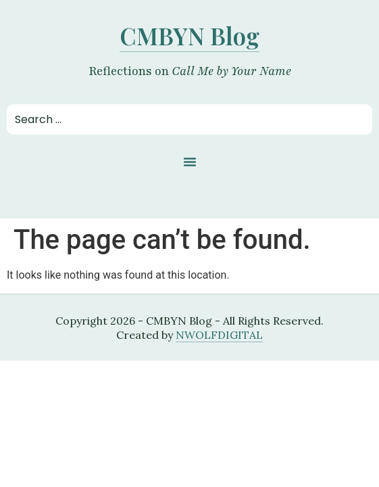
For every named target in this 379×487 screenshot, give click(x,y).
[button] (189, 161)
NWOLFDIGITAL (219, 335)
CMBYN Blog (189, 35)
